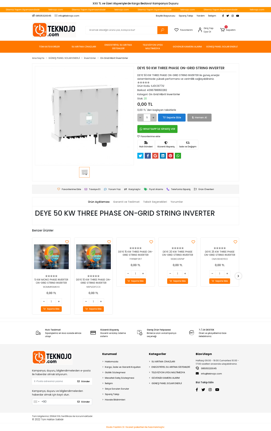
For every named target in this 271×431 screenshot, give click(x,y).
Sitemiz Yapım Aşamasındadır (31, 9)
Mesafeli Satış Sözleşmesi (119, 378)
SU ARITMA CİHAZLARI (163, 361)
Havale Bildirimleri (115, 399)
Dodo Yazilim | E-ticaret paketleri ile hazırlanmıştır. (135, 427)
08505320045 (206, 368)
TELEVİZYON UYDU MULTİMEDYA (168, 372)
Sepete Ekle (170, 117)
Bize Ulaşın (204, 354)
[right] (239, 276)
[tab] (98, 202)
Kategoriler (157, 354)
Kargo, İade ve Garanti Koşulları (123, 367)
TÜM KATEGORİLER (49, 46)
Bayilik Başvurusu (165, 15)
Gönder (83, 381)
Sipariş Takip (186, 15)
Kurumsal (109, 354)
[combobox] (36, 402)
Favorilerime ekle (148, 136)
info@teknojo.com (209, 374)
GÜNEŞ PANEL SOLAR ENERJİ (167, 383)
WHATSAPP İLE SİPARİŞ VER (157, 129)
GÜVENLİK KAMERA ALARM (166, 378)
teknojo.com (63, 9)
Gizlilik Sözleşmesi (115, 372)
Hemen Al (192, 117)
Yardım (201, 15)
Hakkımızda (111, 361)
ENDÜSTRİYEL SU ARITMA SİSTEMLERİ (171, 367)
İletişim (212, 15)
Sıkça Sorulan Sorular (117, 388)
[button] (228, 30)
